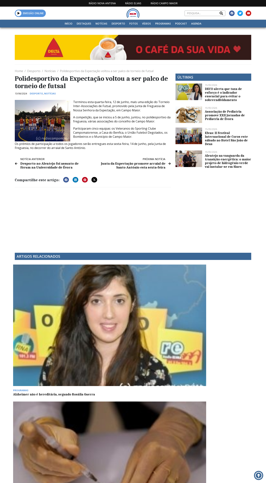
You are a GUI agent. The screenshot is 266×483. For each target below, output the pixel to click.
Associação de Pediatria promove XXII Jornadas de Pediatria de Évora (225, 115)
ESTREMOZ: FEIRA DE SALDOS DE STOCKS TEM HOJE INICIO (39, 362)
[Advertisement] (93, 217)
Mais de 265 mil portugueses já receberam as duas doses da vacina (102, 309)
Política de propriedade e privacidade (224, 444)
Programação (157, 444)
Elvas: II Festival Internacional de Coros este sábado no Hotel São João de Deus (226, 138)
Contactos (182, 444)
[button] (18, 13)
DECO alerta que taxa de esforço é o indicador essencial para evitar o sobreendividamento (223, 94)
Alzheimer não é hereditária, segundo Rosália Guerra (37, 309)
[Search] (221, 13)
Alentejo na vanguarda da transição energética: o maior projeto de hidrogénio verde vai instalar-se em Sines (228, 161)
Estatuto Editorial (126, 444)
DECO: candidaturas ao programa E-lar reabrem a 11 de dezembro (223, 309)
